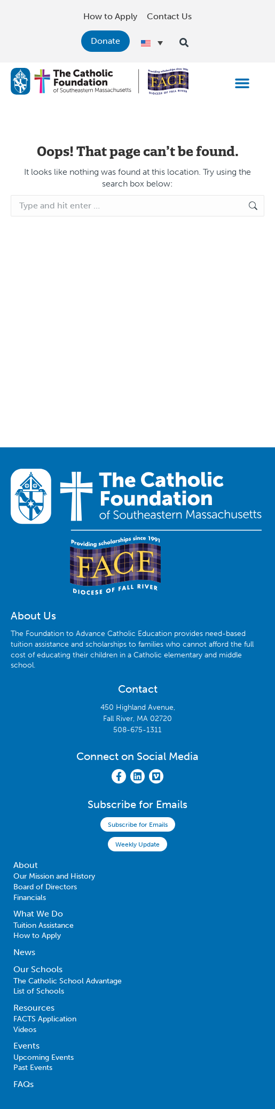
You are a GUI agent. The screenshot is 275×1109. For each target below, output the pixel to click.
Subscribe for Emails (138, 824)
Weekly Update (137, 844)
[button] (242, 83)
